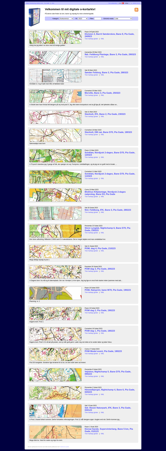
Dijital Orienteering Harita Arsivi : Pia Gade (37, 3)
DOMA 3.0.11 (136, 3)
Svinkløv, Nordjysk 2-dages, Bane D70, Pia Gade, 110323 (110, 175)
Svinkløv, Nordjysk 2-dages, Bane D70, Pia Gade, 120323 (110, 153)
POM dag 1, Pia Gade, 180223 (100, 331)
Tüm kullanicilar (112, 3)
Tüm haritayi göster (91, 39)
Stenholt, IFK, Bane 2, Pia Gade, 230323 (105, 114)
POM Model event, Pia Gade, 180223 (103, 351)
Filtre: (92, 19)
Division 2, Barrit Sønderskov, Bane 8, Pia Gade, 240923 (109, 35)
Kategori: (56, 19)
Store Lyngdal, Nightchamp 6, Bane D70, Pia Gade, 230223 (107, 229)
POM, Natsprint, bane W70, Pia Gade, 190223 (108, 290)
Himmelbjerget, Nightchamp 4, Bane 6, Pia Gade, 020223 (110, 390)
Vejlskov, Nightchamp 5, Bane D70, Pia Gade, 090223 (108, 372)
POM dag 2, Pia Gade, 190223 (100, 310)
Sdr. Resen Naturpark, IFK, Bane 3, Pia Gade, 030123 (108, 409)
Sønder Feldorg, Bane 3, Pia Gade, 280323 (106, 72)
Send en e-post (64, 446)
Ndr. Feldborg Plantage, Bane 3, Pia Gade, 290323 (110, 54)
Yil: (76, 19)
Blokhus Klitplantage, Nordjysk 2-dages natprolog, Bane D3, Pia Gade (105, 193)
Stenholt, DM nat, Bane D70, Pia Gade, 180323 (108, 132)
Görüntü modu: (108, 19)
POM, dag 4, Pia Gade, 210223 (100, 248)
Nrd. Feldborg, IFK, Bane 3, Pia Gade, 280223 (108, 210)
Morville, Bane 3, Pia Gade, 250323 (102, 93)
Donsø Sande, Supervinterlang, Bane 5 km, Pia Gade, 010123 (109, 430)
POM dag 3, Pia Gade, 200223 (100, 269)
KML (102, 39)
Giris (53, 3)
